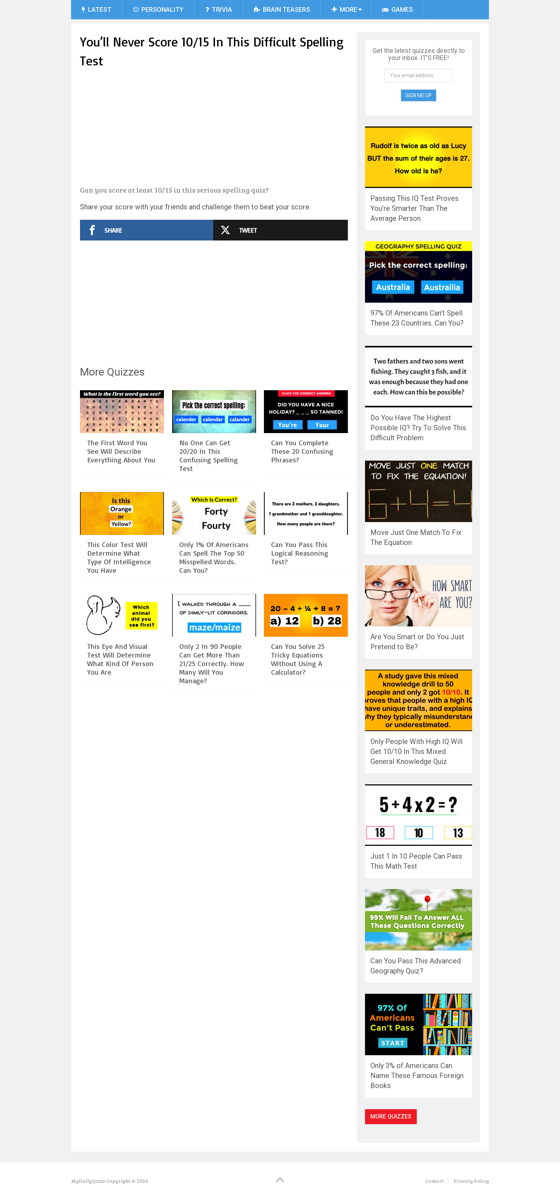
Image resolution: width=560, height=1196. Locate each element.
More (344, 9)
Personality (158, 9)
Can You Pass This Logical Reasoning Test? (299, 553)
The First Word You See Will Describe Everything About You (121, 451)
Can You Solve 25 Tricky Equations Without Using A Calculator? (298, 659)
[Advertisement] (214, 128)
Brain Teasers (282, 9)
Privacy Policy (471, 1180)
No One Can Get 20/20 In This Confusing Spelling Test (208, 455)
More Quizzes (390, 1116)
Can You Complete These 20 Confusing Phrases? (302, 451)
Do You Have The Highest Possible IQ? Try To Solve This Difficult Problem (418, 427)
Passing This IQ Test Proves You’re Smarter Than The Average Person (414, 208)
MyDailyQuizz (88, 1180)
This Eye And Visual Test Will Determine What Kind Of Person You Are (120, 659)
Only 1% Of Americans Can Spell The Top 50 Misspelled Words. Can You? (214, 557)
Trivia (218, 9)
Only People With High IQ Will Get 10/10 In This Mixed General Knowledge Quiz (416, 751)
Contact (434, 1180)
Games (397, 9)
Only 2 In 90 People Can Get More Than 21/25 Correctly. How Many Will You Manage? (211, 663)
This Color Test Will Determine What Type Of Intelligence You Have (119, 557)
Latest (96, 9)
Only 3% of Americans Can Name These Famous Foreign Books (417, 1075)
